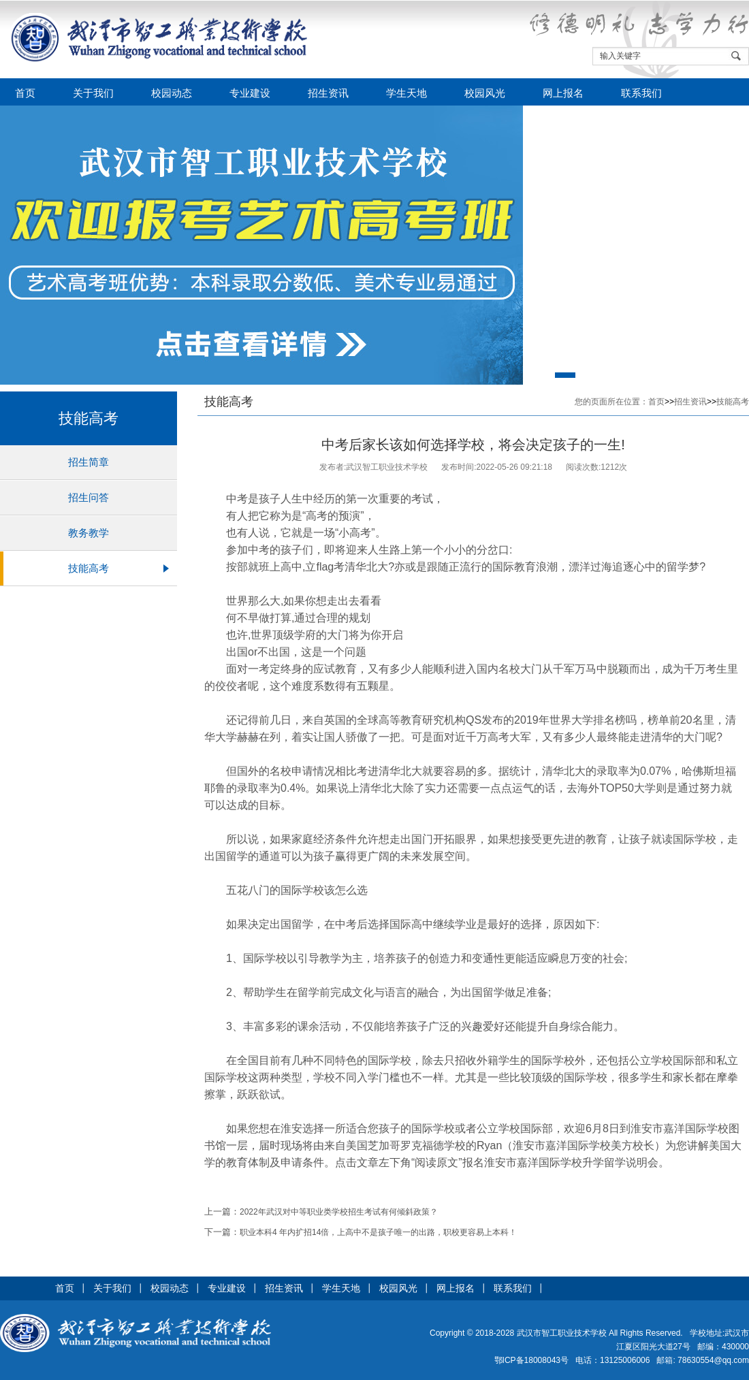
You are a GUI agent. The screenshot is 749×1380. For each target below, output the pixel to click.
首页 (25, 93)
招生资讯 (328, 93)
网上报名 (563, 93)
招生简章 (88, 462)
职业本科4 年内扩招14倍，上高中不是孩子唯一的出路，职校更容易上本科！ (378, 1232)
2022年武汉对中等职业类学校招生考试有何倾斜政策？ (339, 1212)
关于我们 (93, 93)
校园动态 (171, 93)
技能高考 (88, 568)
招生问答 (88, 497)
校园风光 (484, 93)
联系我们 (641, 93)
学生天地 (406, 93)
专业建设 (249, 93)
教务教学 (88, 533)
